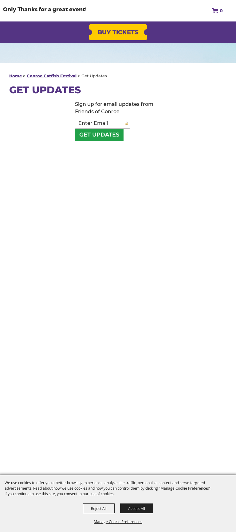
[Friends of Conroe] (33, 10)
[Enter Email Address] (102, 123)
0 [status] (221, 10)
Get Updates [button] (99, 134)
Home (15, 75)
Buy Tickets (118, 32)
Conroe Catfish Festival (52, 75)
